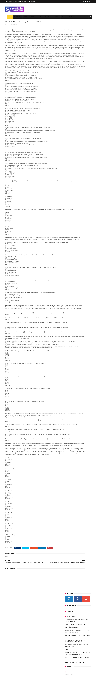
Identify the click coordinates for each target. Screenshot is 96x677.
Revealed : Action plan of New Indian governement (78, 175)
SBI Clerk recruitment (24, 24)
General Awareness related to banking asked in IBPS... (79, 165)
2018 (68, 142)
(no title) (67, 78)
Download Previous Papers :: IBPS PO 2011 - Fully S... (79, 168)
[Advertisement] (33, 627)
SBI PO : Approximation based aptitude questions (79, 194)
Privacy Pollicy (19, 1)
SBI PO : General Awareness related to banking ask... (78, 178)
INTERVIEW (54, 17)
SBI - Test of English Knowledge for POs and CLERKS (79, 206)
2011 (68, 226)
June (69, 154)
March (70, 217)
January (70, 221)
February (71, 219)
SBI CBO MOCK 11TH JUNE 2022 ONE (74, 90)
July (69, 152)
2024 (68, 129)
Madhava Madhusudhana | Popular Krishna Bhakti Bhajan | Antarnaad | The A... (77, 86)
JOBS (38, 17)
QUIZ (62, 17)
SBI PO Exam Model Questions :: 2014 (78, 156)
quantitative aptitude (71, 120)
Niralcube (13, 675)
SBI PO (38, 24)
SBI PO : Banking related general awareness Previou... (77, 181)
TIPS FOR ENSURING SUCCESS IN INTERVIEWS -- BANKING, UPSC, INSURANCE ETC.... (77, 69)
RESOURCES (16, 17)
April (69, 215)
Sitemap (33, 1)
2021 (68, 136)
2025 (68, 127)
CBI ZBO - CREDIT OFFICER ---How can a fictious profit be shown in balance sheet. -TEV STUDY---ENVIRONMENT (78, 54)
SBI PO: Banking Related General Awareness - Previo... (77, 158)
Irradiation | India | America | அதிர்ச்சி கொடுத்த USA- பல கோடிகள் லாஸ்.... (77, 59)
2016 (68, 146)
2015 (68, 148)
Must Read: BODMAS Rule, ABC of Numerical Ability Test (77, 198)
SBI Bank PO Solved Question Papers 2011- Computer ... (78, 203)
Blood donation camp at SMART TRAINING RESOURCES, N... (77, 210)
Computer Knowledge (71, 108)
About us (11, 1)
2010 (68, 228)
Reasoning (68, 118)
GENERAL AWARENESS (28, 17)
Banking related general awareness (74, 105)
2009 (68, 230)
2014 (68, 150)
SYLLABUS (68, 17)
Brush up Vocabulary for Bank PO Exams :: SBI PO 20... (79, 184)
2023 (68, 131)
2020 (68, 138)
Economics (68, 110)
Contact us (27, 1)
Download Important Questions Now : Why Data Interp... (78, 188)
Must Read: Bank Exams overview (77, 201)
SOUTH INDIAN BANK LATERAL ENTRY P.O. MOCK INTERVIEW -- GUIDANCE (77, 64)
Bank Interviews (70, 103)
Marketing (68, 115)
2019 (68, 140)
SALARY (46, 17)
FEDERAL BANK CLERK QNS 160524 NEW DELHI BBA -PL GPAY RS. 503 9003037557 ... (78, 81)
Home (6, 1)
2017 (68, 144)
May (69, 213)
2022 (68, 134)
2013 (68, 224)
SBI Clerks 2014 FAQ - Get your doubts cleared (78, 171)
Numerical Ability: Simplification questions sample (77, 191)
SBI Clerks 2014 (32, 24)
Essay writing (69, 113)
